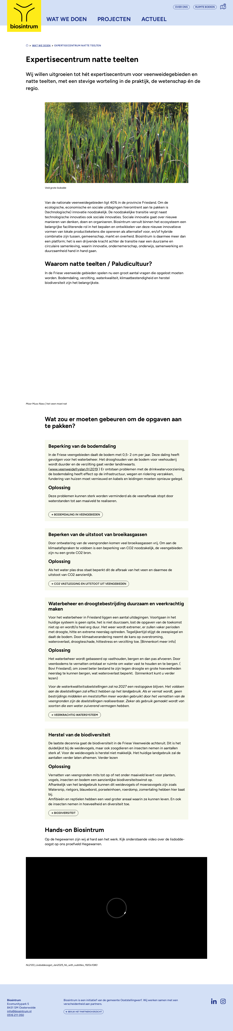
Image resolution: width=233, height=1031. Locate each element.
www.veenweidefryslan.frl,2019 (74, 469)
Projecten (114, 19)
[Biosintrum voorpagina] (24, 16)
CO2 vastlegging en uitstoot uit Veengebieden (90, 583)
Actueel (154, 19)
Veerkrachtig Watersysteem (76, 715)
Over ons (181, 6)
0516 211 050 (15, 1015)
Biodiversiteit (64, 813)
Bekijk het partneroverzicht (85, 1011)
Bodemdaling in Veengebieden (77, 514)
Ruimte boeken (205, 6)
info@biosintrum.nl (19, 1011)
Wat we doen (66, 19)
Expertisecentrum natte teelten (77, 45)
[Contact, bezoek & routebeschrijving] (223, 6)
